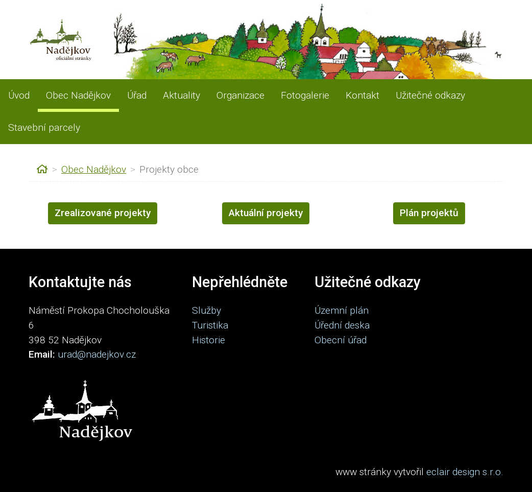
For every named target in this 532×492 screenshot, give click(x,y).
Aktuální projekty (266, 213)
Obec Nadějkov (78, 95)
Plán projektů (429, 213)
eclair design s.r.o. (464, 472)
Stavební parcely (44, 127)
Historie (208, 340)
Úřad (137, 95)
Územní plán (342, 310)
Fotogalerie (305, 95)
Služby (206, 310)
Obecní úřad (341, 340)
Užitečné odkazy (430, 95)
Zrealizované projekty (103, 213)
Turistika (210, 325)
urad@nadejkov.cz (97, 354)
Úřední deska (342, 325)
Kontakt (362, 95)
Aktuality (181, 95)
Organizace (240, 95)
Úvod (19, 95)
